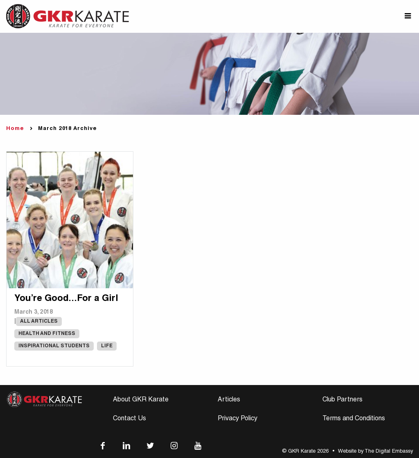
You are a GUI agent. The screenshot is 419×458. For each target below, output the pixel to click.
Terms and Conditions (353, 419)
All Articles (39, 321)
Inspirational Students (54, 346)
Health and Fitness (46, 333)
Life (107, 346)
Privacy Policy (237, 419)
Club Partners (342, 400)
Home (15, 129)
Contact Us (129, 419)
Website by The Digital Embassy (375, 451)
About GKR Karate (141, 400)
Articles (229, 400)
